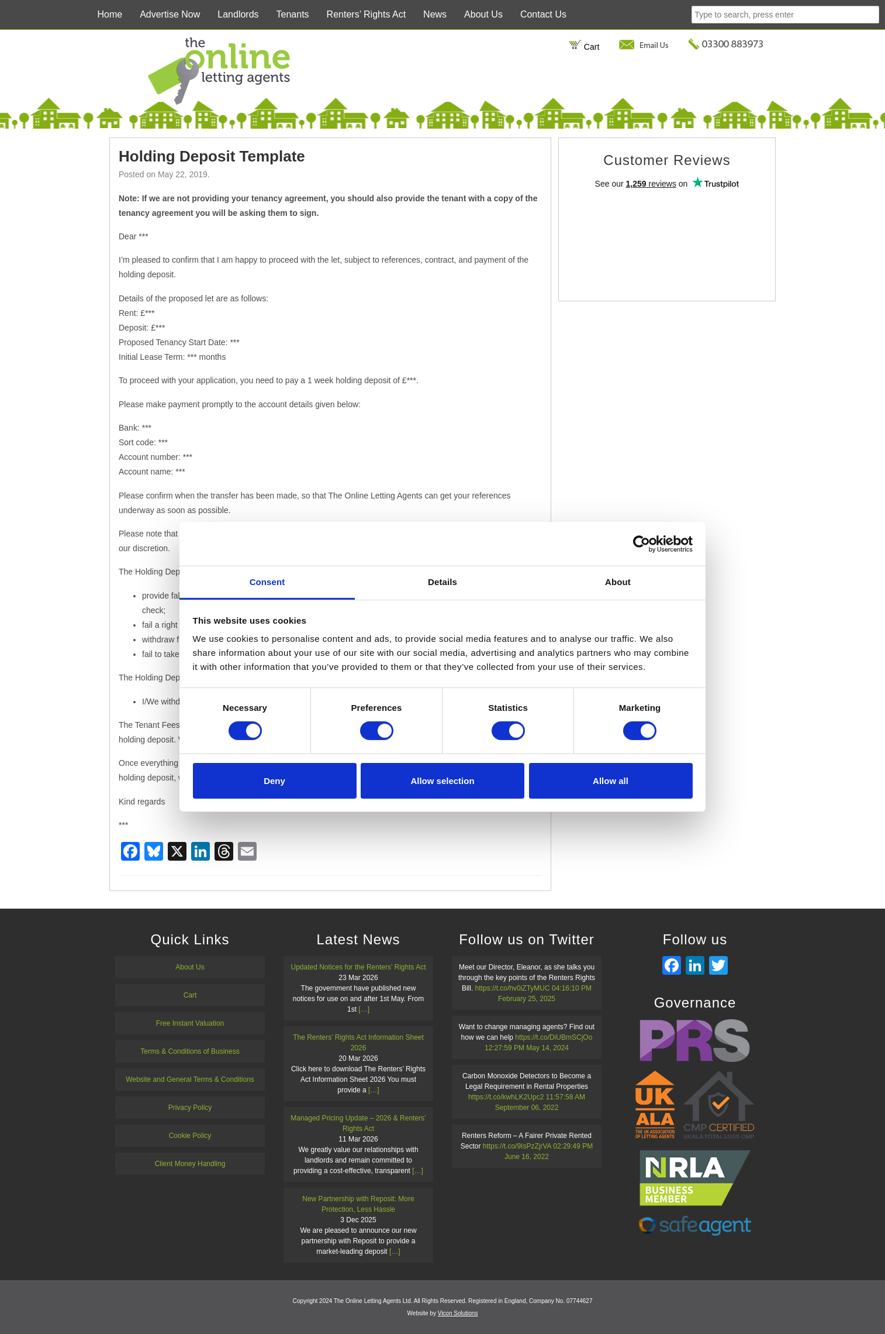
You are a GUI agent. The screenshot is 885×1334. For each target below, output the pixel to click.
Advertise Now (170, 14)
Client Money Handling (190, 1164)
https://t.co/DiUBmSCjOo (553, 1037)
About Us (483, 14)
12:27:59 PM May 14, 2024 (527, 1048)
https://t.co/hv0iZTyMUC (512, 988)
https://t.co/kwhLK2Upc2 (506, 1097)
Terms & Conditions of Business (189, 1051)
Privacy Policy (190, 1107)
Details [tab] (442, 582)
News (435, 14)
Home (109, 14)
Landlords (237, 14)
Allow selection (442, 781)
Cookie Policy (190, 1136)
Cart (584, 46)
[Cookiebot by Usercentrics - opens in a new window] (641, 543)
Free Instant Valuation (190, 1023)
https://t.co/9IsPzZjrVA (517, 1146)
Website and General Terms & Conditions (190, 1079)
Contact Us (543, 14)
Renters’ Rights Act (366, 14)
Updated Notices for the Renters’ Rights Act (358, 967)
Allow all (610, 781)
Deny (274, 781)
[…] (363, 1009)
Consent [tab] (267, 582)
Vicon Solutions (458, 1313)
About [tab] (618, 582)
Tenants (292, 14)
